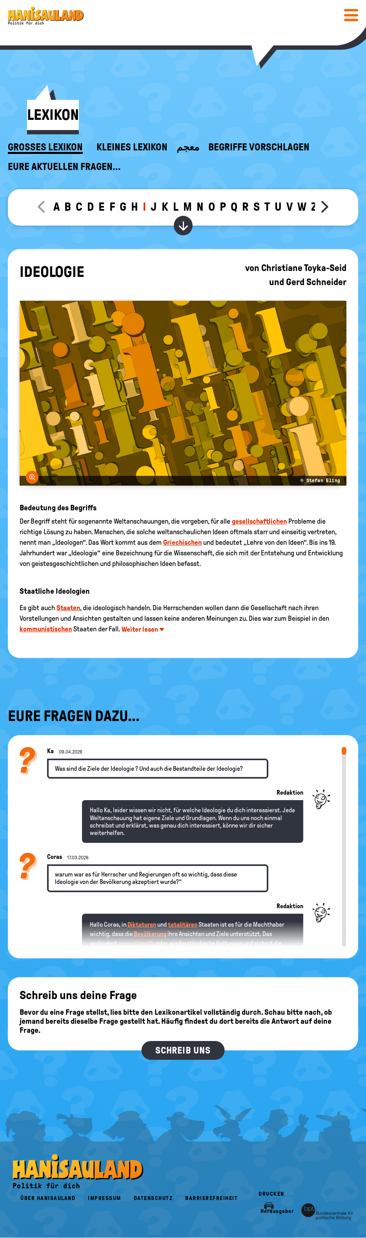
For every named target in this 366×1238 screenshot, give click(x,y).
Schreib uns (183, 1050)
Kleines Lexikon (132, 147)
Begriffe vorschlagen (259, 147)
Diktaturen (141, 924)
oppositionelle (136, 943)
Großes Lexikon (45, 147)
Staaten (68, 608)
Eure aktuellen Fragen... (64, 167)
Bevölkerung (150, 934)
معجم (188, 147)
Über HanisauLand (47, 1198)
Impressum (104, 1198)
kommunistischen (46, 629)
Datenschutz (153, 1198)
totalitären (182, 924)
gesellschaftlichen (259, 521)
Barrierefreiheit (211, 1198)
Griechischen (182, 542)
